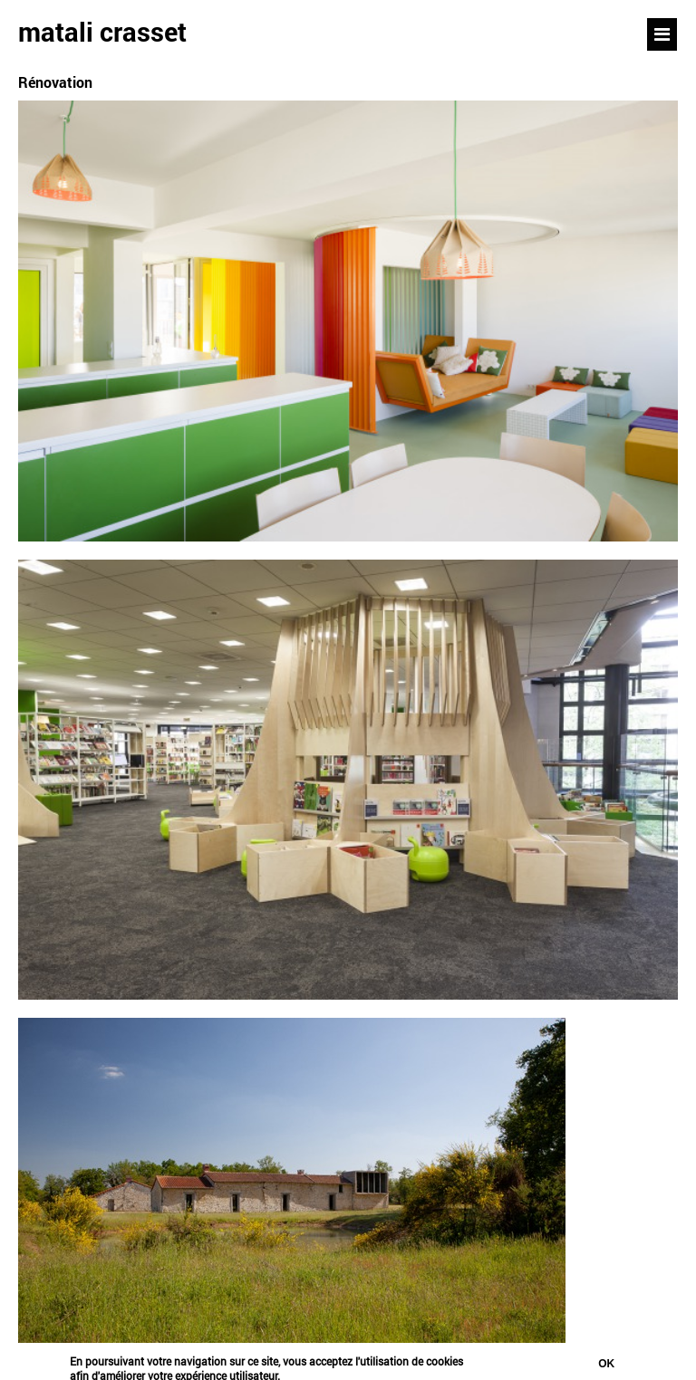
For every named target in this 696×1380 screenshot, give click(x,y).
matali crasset (102, 31)
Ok (606, 1366)
